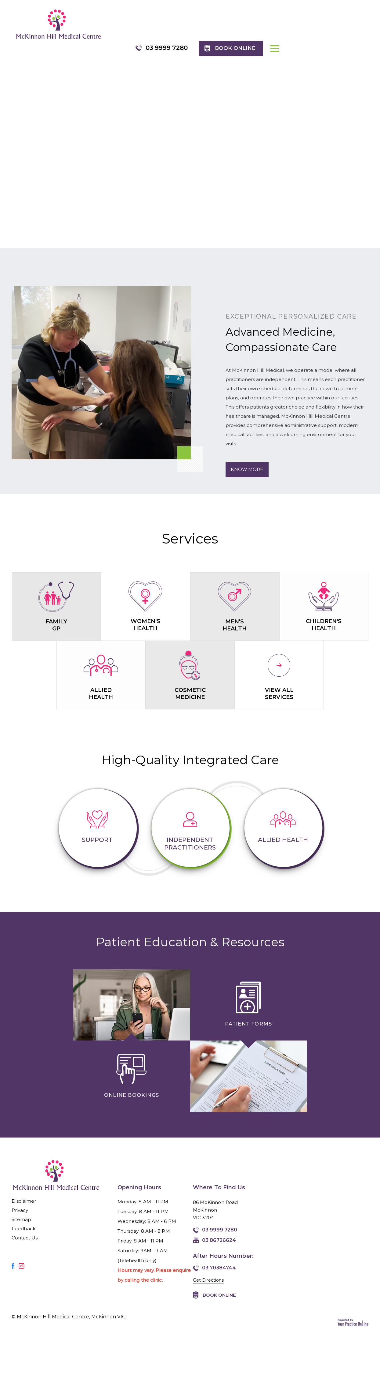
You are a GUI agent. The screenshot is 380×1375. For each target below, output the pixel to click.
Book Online (219, 1286)
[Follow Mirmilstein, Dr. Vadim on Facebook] (13, 1257)
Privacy (20, 1201)
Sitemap (21, 1210)
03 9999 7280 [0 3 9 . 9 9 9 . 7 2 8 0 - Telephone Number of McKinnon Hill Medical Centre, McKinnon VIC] (256, 23)
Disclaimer (24, 1192)
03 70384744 (219, 1258)
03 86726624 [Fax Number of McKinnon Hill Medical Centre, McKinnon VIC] (219, 1231)
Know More (247, 460)
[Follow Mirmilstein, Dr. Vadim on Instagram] (21, 1257)
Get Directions (208, 1271)
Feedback (24, 1219)
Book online (325, 24)
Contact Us (25, 1228)
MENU (364, 29)
